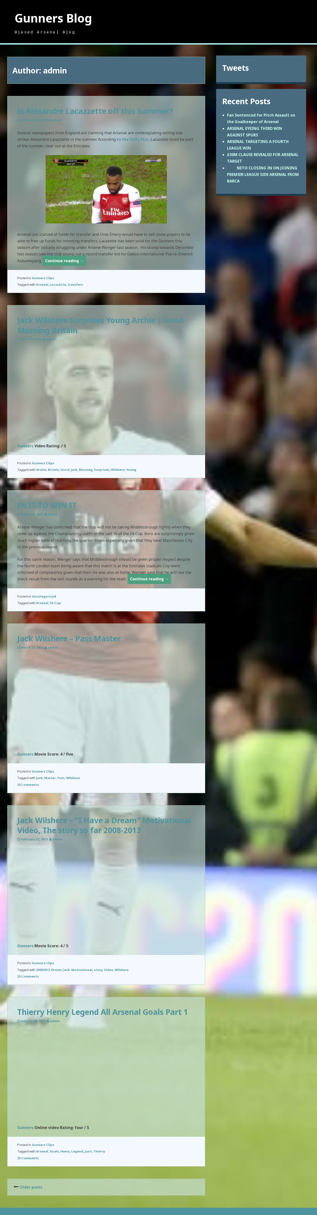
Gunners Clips (43, 278)
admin (57, 120)
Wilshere (118, 469)
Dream (56, 970)
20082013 (43, 970)
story (98, 970)
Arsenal (42, 284)
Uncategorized (44, 596)
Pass (61, 778)
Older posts (31, 1187)
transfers (75, 284)
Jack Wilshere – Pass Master (69, 638)
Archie (41, 469)
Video (108, 970)
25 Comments (28, 784)
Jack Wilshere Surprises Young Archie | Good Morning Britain (100, 325)
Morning (85, 469)
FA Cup (55, 603)
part (88, 1151)
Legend (77, 1151)
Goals (54, 1151)
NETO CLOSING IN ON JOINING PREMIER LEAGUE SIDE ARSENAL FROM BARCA (263, 174)
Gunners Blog (53, 18)
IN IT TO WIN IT (47, 505)
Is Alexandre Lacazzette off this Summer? (95, 111)
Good (64, 469)
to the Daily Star (133, 139)
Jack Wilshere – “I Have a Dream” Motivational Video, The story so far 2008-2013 (104, 825)
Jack (74, 469)
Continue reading (65, 261)
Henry (65, 1151)
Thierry (99, 1151)
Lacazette (58, 284)
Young (131, 469)
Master (50, 778)
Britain (53, 469)
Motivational (81, 970)
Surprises (101, 469)
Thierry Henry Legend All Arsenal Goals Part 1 (102, 1012)
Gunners (25, 446)
